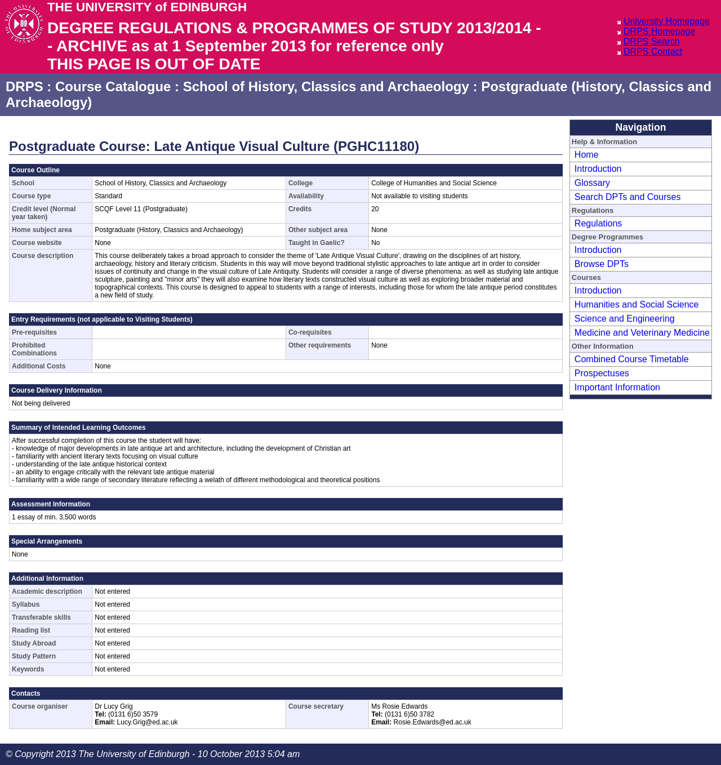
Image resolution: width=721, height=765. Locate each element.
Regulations (598, 223)
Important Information (617, 387)
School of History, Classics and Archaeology (326, 86)
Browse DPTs (602, 264)
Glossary (592, 183)
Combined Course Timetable (632, 359)
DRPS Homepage (659, 31)
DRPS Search (652, 41)
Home (587, 154)
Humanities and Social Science (637, 304)
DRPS (24, 86)
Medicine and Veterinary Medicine (642, 332)
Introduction (598, 169)
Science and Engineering (625, 318)
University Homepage (667, 21)
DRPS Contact (653, 51)
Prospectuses (602, 373)
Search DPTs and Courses (628, 197)
